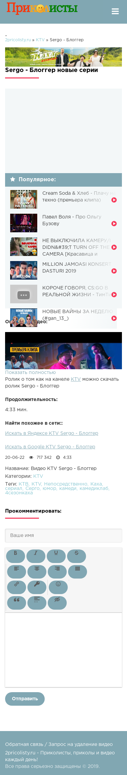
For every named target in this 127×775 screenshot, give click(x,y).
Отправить (25, 699)
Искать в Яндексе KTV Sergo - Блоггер (51, 433)
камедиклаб (94, 489)
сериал (13, 489)
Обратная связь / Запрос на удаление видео (59, 745)
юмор (49, 489)
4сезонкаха (19, 493)
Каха (96, 484)
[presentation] (15, 556)
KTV (76, 379)
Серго (32, 489)
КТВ (23, 484)
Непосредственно (65, 484)
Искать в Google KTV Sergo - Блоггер (50, 447)
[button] (15, 556)
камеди (68, 489)
